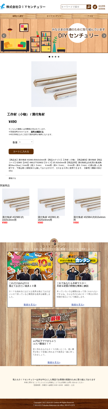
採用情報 (101, 8)
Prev (4, 35)
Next (104, 35)
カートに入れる (21, 151)
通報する (12, 178)
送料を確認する (37, 132)
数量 (15, 142)
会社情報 (101, 6)
